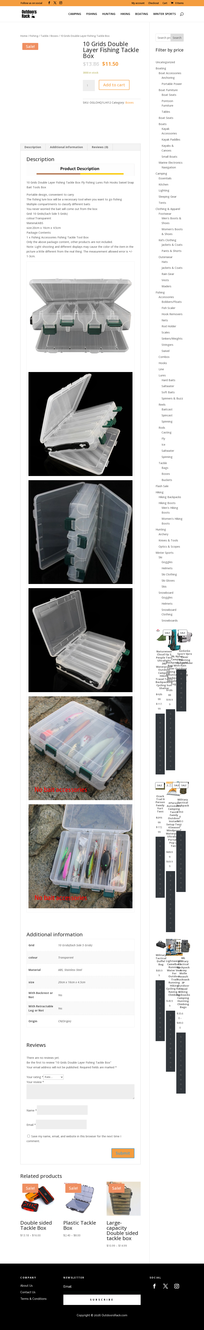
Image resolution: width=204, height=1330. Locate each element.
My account (138, 3)
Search (177, 38)
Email (31, 1125)
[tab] (33, 147)
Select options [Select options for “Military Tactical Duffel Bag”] (160, 1010)
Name (31, 1110)
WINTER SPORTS (164, 14)
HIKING (125, 14)
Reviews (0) (100, 147)
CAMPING (74, 14)
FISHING (91, 14)
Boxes (54, 36)
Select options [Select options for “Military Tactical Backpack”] (181, 861)
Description (33, 147)
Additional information (66, 147)
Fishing (34, 36)
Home (23, 36)
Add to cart (114, 84)
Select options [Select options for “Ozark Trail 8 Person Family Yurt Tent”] (160, 867)
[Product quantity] (89, 85)
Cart (165, 3)
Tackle (44, 36)
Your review (35, 1082)
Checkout (153, 3)
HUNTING (108, 14)
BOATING (141, 14)
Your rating (34, 1077)
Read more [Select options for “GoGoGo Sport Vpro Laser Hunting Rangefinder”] (181, 690)
